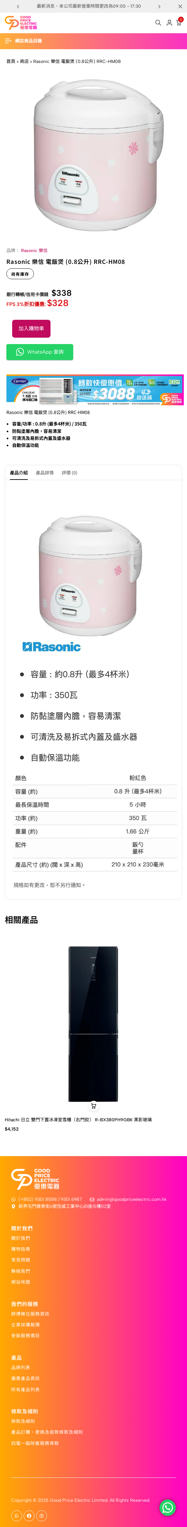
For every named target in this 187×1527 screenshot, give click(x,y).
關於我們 (20, 1238)
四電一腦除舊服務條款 (35, 1443)
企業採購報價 (25, 1324)
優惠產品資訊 (25, 1378)
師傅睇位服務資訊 (30, 1313)
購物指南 (20, 1249)
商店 (24, 61)
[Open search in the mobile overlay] (158, 23)
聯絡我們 (20, 1271)
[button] (159, 6)
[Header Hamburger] (26, 41)
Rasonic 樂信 (34, 250)
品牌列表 (20, 1367)
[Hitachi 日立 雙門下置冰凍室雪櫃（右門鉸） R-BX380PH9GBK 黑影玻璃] (93, 1024)
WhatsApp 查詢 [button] (40, 352)
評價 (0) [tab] (69, 472)
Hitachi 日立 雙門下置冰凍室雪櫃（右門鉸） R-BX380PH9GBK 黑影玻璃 (78, 1120)
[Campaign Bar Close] (180, 6)
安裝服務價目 (25, 1335)
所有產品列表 (25, 1389)
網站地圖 (20, 1281)
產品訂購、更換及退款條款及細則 (47, 1432)
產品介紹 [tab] (19, 472)
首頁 (10, 61)
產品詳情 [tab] (45, 472)
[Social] (16, 1515)
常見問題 (20, 1259)
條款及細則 (23, 1421)
